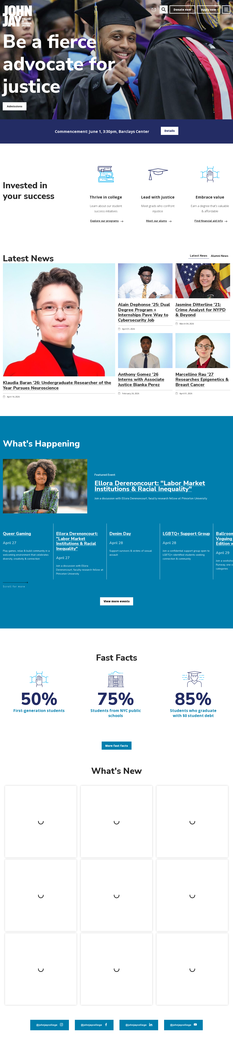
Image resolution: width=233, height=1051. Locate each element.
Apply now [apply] (208, 9)
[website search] (164, 9)
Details (169, 131)
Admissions (14, 106)
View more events (117, 601)
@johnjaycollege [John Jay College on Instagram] (46, 1025)
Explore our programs (104, 221)
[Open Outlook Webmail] (154, 9)
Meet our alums (156, 221)
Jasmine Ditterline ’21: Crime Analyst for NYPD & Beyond (200, 310)
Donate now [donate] (182, 9)
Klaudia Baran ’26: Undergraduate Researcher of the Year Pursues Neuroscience (57, 385)
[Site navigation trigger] (226, 9)
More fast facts (116, 745)
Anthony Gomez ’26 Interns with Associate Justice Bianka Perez (141, 379)
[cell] (27, 533)
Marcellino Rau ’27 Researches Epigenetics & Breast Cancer (202, 379)
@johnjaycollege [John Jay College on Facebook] (91, 1025)
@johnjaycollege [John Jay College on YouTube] (180, 1025)
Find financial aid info (208, 221)
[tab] (198, 256)
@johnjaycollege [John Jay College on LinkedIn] (136, 1025)
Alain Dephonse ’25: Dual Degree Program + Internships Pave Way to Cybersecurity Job (144, 312)
